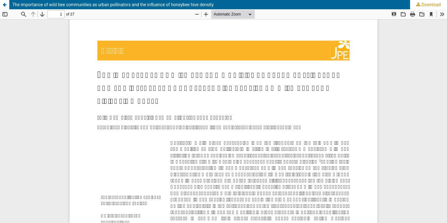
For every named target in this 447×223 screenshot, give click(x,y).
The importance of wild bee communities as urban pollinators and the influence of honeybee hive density (113, 4)
